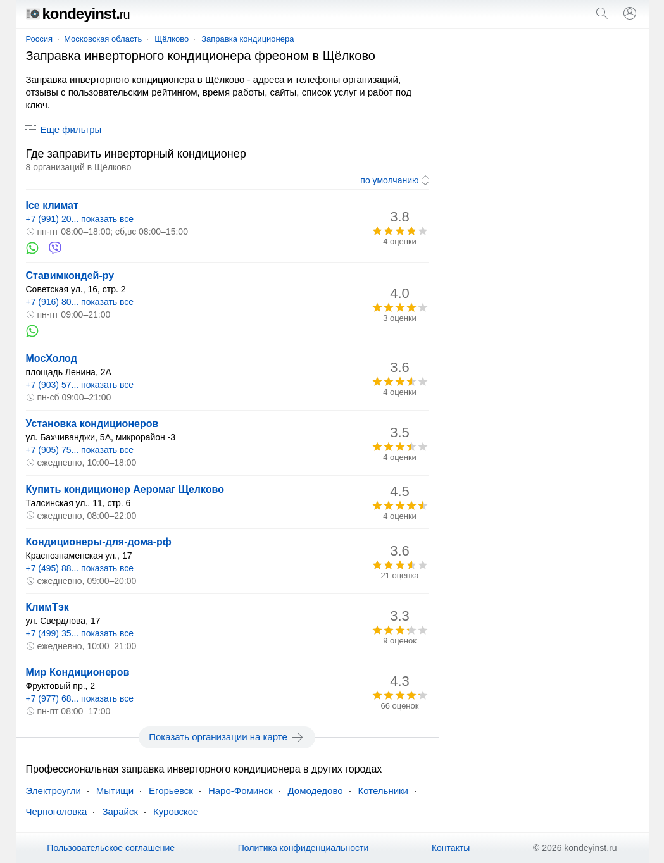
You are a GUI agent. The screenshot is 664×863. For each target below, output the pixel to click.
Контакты (451, 848)
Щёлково (171, 39)
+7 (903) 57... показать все (80, 385)
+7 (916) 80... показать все (80, 302)
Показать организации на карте (227, 737)
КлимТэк (47, 607)
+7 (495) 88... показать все (80, 568)
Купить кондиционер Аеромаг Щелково (125, 489)
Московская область (103, 39)
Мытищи (115, 790)
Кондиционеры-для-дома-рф (99, 542)
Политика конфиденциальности (303, 848)
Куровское (175, 811)
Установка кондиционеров (92, 423)
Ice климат (52, 205)
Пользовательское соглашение (111, 848)
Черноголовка (56, 811)
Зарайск (120, 811)
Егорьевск (171, 790)
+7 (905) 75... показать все (80, 450)
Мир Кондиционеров (78, 672)
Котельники (383, 790)
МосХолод (51, 358)
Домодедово (315, 790)
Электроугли (53, 790)
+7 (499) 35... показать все (80, 633)
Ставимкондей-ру (70, 275)
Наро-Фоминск (240, 790)
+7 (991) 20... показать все (80, 219)
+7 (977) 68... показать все (80, 698)
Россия (39, 39)
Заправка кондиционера (247, 39)
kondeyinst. (78, 13)
